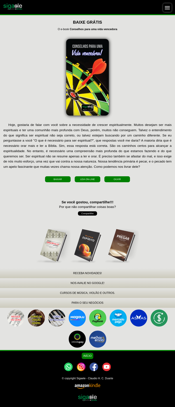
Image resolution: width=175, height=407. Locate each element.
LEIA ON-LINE (87, 179)
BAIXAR (58, 179)
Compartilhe (87, 213)
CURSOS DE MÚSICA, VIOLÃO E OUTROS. (87, 292)
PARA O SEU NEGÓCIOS (87, 302)
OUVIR (117, 179)
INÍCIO (87, 355)
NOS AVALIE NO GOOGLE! (88, 283)
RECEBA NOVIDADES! (87, 273)
